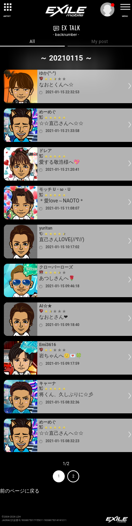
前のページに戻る (19, 491)
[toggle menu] (125, 7)
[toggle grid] (7, 7)
